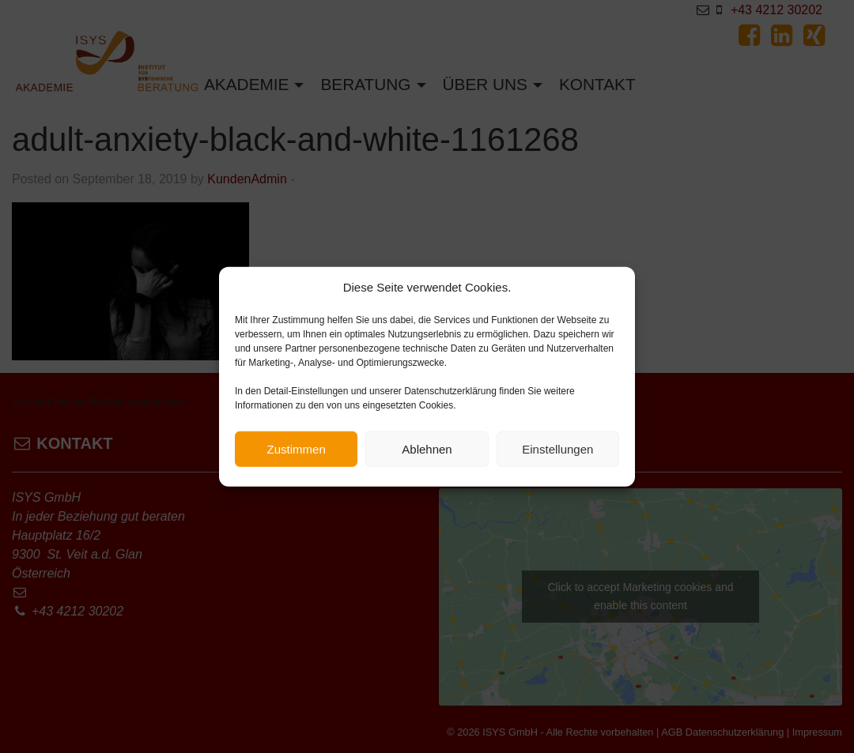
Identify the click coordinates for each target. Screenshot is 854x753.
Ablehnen (427, 454)
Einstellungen (557, 454)
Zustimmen (296, 454)
